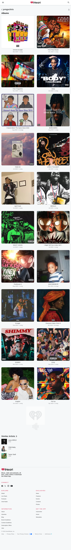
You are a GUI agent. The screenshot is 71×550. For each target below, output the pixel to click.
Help (2, 534)
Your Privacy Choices (24, 534)
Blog (2, 517)
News (37, 493)
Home (37, 514)
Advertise (3, 514)
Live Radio (4, 496)
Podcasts (3, 499)
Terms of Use (38, 534)
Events (38, 499)
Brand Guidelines (6, 520)
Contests (38, 501)
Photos (38, 504)
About (3, 511)
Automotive (39, 511)
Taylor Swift (12, 454)
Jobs (2, 528)
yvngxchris (8, 9)
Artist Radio (4, 501)
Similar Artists (9, 436)
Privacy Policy (10, 534)
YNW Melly (12, 447)
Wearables (39, 517)
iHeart (3, 493)
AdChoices (48, 534)
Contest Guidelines (6, 522)
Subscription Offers (6, 525)
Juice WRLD (12, 440)
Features (38, 496)
